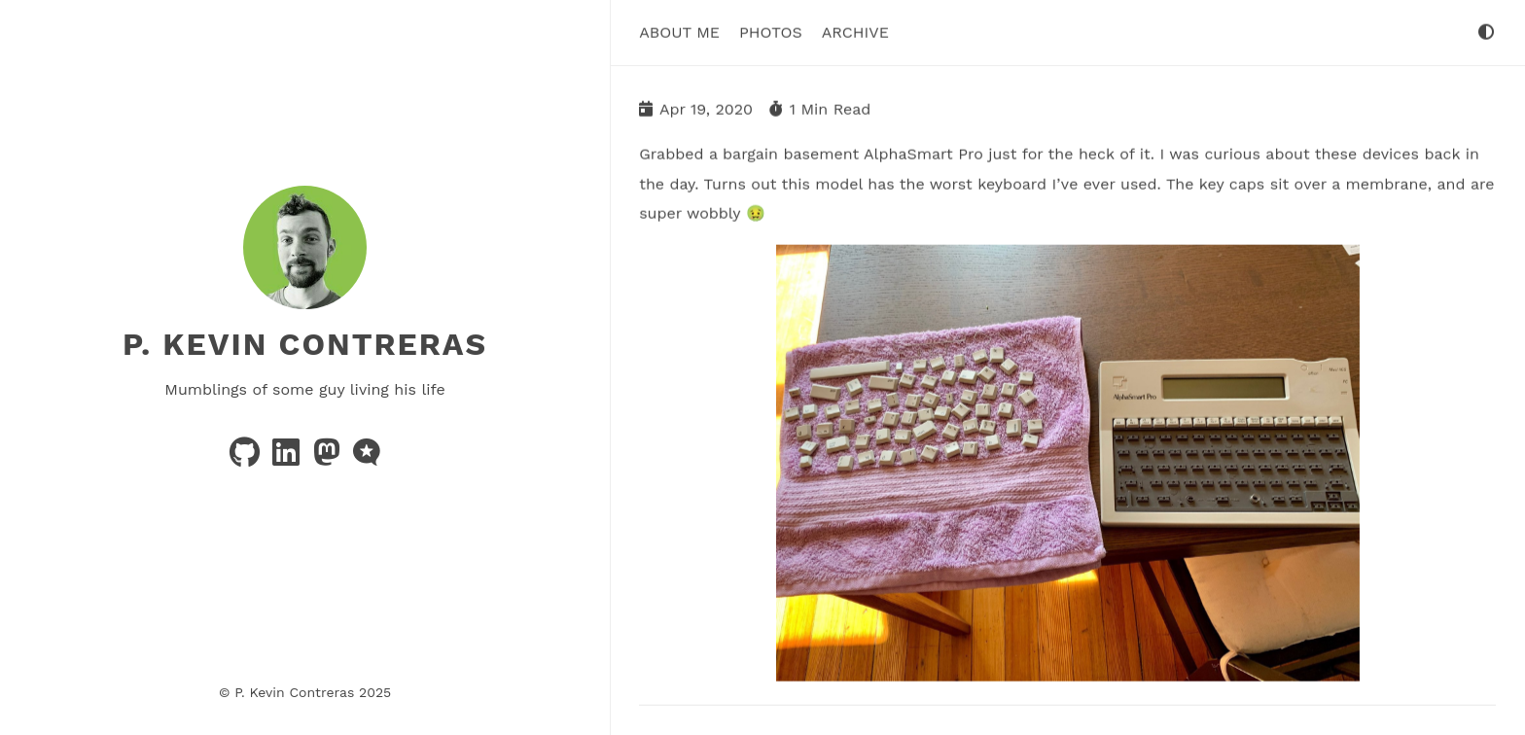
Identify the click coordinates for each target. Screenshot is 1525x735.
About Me (679, 31)
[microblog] (366, 458)
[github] (247, 458)
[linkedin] (288, 458)
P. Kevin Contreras (305, 344)
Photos (770, 31)
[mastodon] (329, 458)
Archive (855, 31)
